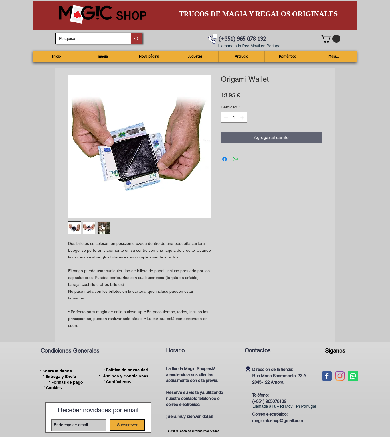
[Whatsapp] (353, 376)
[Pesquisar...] (89, 38)
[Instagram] (340, 376)
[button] (330, 39)
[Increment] (242, 117)
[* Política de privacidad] (125, 370)
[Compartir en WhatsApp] (235, 159)
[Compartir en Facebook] (224, 159)
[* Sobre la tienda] (56, 371)
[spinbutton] (234, 117)
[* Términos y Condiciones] (123, 376)
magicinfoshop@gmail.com (277, 420)
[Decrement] (225, 117)
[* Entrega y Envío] (59, 377)
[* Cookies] (52, 388)
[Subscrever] (127, 425)
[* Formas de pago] (66, 382)
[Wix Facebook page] (327, 376)
